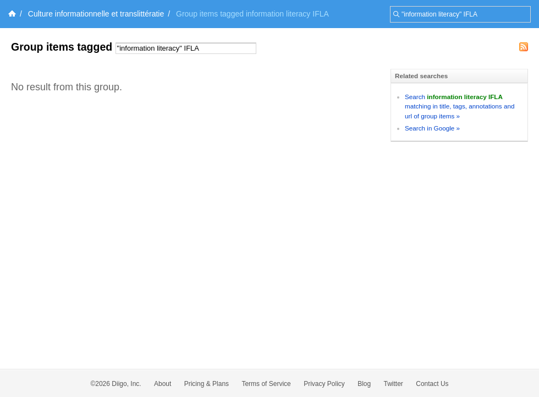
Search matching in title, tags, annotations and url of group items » (459, 106)
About (162, 384)
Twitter (393, 384)
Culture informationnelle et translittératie (96, 13)
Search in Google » (432, 128)
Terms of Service (265, 384)
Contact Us (432, 384)
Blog (364, 384)
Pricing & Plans (206, 384)
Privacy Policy (324, 384)
